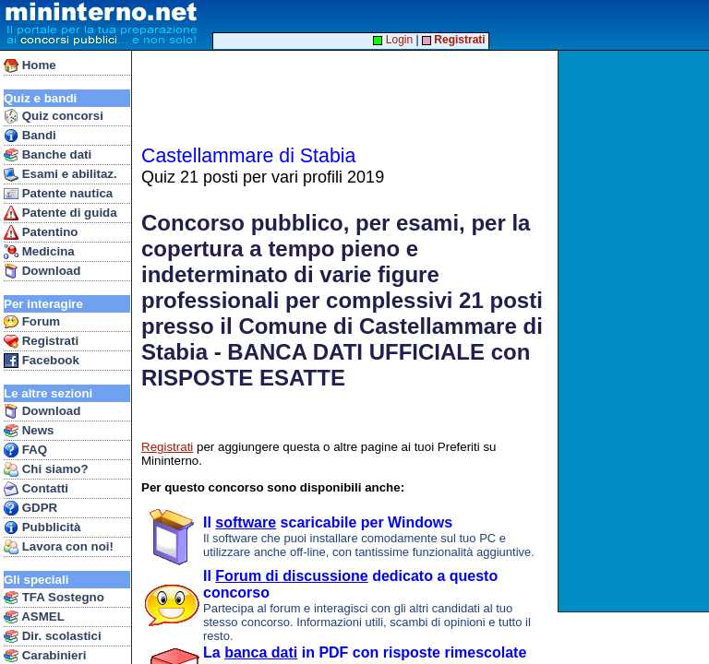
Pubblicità (42, 527)
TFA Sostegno (54, 597)
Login (393, 39)
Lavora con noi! (59, 547)
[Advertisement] (635, 331)
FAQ (25, 450)
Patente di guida (60, 213)
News (29, 430)
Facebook (41, 360)
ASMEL (34, 617)
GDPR (30, 508)
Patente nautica (58, 193)
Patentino (41, 232)
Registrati (41, 341)
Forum (32, 321)
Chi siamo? (46, 469)
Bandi (30, 135)
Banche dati (47, 155)
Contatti (36, 488)
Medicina (39, 251)
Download (42, 271)
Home (30, 65)
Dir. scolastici (53, 636)
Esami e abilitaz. (60, 174)
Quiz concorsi (53, 116)
